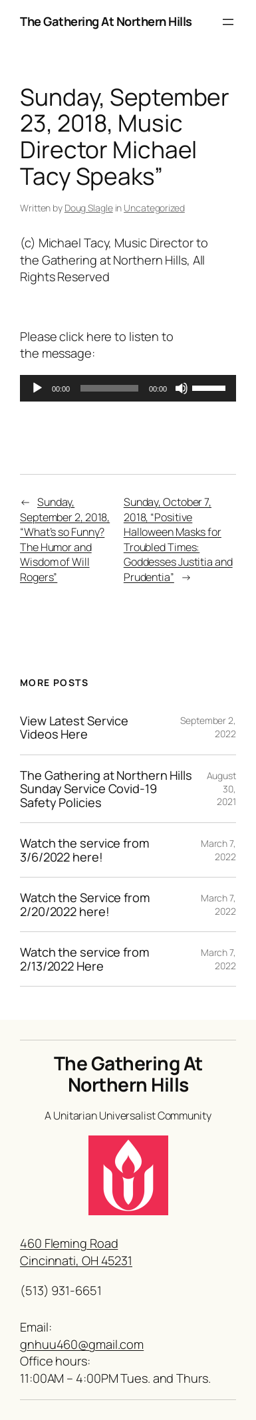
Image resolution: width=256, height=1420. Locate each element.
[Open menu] (228, 22)
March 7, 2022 (218, 850)
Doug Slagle (88, 207)
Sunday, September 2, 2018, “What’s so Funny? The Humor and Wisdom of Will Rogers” (65, 539)
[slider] (109, 388)
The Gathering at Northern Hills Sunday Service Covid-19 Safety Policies (106, 789)
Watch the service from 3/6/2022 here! (84, 850)
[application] (128, 388)
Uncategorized (154, 207)
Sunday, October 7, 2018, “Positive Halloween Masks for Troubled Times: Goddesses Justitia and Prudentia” (178, 539)
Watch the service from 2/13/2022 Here (84, 959)
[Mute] (181, 388)
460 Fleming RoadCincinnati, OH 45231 (76, 1251)
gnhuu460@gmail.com (82, 1344)
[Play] (37, 388)
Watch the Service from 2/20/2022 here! (85, 904)
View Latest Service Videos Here (74, 727)
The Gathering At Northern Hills (106, 21)
